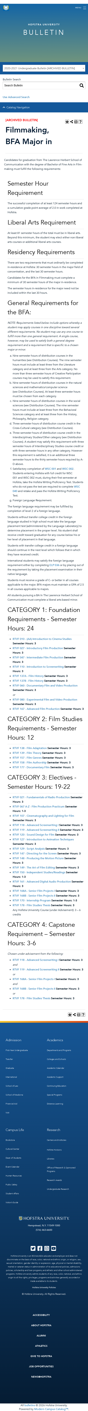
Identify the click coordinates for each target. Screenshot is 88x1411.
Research (53, 1130)
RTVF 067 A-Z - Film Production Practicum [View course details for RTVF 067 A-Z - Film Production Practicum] (39, 806)
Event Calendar (12, 1166)
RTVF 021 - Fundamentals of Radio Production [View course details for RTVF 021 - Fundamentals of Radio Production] (41, 797)
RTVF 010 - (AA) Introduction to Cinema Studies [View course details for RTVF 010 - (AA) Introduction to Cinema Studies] (42, 639)
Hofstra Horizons (54, 1149)
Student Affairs (12, 1193)
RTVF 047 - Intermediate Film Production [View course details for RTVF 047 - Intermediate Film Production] (38, 657)
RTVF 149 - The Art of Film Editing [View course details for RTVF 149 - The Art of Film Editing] (34, 867)
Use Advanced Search (16, 97)
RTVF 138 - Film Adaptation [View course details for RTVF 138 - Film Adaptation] (30, 748)
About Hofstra (41, 1325)
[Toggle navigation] (80, 7)
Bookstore (10, 1140)
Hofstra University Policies (44, 1287)
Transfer (9, 1059)
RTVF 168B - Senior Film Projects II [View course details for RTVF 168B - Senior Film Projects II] (34, 896)
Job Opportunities (41, 1366)
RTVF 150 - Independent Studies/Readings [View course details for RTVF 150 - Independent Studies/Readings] (39, 872)
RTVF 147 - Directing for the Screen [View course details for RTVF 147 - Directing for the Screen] (35, 853)
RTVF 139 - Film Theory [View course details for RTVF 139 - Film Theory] (27, 753)
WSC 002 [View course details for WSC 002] (67, 469)
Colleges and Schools (56, 1059)
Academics (55, 1040)
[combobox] (44, 68)
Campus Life (15, 1130)
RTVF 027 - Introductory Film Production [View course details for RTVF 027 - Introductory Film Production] (38, 648)
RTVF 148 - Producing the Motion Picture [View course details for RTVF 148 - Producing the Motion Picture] (38, 858)
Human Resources (14, 1175)
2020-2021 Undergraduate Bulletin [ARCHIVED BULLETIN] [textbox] (39, 68)
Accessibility (41, 1315)
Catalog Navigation (18, 107)
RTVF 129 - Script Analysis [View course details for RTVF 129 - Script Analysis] (29, 849)
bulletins (29, 1405)
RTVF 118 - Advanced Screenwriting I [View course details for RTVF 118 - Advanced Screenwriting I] (36, 825)
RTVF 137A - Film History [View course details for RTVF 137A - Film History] (28, 676)
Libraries (50, 1158)
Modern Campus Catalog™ (51, 1409)
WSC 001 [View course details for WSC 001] (50, 469)
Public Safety (11, 1184)
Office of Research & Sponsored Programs (61, 1169)
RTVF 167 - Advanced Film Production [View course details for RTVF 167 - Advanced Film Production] (36, 709)
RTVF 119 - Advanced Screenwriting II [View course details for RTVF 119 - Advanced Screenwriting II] (36, 830)
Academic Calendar (55, 1068)
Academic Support (55, 1077)
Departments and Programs (59, 1050)
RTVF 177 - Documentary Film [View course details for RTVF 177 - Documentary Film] (31, 767)
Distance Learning (55, 1103)
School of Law (12, 1086)
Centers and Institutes (56, 1140)
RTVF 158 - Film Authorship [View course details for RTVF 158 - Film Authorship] (30, 762)
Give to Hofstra (41, 1356)
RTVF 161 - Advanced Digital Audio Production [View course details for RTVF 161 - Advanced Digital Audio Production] (42, 882)
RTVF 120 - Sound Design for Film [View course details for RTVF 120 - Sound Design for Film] (33, 835)
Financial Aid (11, 1103)
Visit (7, 1112)
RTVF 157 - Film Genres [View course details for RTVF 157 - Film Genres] (27, 758)
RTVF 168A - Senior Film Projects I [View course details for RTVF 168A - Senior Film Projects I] (34, 891)
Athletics (41, 1346)
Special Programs (54, 1094)
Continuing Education (56, 1086)
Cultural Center (12, 1149)
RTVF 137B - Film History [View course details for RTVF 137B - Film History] (28, 681)
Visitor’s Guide (12, 1202)
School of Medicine (14, 1094)
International (11, 1077)
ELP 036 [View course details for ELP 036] (54, 565)
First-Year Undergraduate (17, 1050)
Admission (13, 1040)
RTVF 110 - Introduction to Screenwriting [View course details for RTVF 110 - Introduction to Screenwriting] (38, 667)
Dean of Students (13, 1158)
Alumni (41, 1335)
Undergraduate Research (58, 1189)
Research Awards (54, 1180)
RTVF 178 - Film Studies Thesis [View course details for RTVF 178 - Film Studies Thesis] (31, 905)
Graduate (10, 1068)
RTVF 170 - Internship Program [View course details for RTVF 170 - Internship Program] (32, 900)
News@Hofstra (41, 1376)
